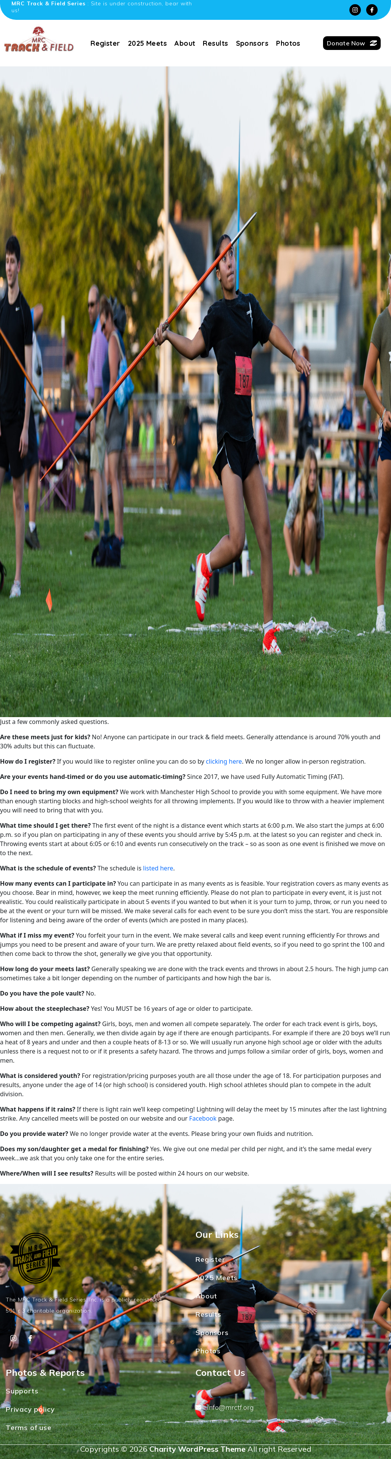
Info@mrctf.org (225, 1407)
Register (105, 43)
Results (215, 43)
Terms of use (29, 1427)
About (184, 43)
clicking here (224, 761)
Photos (288, 43)
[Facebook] (372, 10)
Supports (22, 1391)
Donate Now (352, 43)
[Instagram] (355, 10)
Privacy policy (30, 1409)
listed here (158, 868)
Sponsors (252, 43)
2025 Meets (147, 43)
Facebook (203, 1118)
